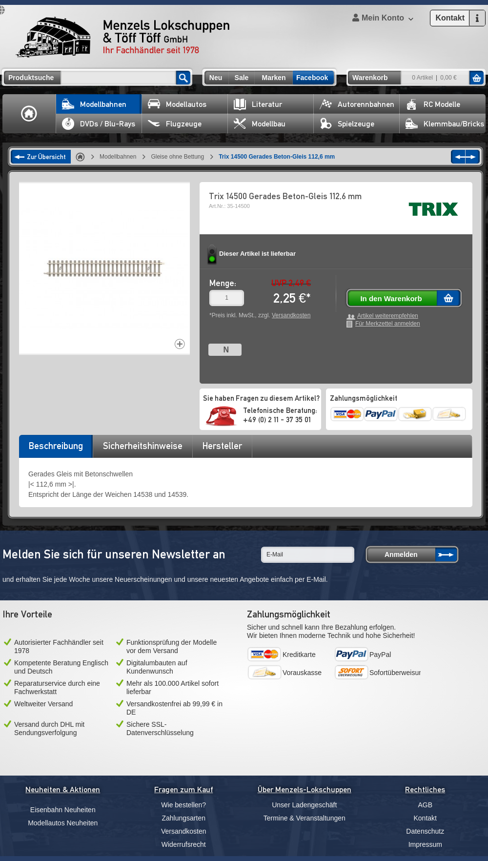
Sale (242, 78)
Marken (273, 78)
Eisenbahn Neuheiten (63, 810)
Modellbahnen (94, 104)
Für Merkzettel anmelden (387, 324)
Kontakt (425, 818)
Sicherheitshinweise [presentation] (143, 445)
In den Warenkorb (391, 298)
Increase (180, 344)
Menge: (222, 283)
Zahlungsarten (183, 818)
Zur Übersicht (46, 157)
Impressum (425, 844)
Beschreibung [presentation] (56, 445)
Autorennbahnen (357, 104)
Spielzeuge (347, 124)
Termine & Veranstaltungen (305, 818)
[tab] (55, 449)
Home (29, 113)
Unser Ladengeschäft (304, 805)
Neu (215, 78)
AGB (425, 805)
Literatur (258, 104)
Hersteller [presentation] (222, 445)
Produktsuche (31, 78)
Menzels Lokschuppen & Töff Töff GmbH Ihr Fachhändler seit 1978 (122, 37)
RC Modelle (433, 104)
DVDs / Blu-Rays (98, 124)
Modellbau (259, 124)
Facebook (312, 78)
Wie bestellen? (183, 805)
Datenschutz (425, 831)
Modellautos (177, 104)
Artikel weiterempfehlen (387, 316)
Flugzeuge (175, 124)
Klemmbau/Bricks (445, 124)
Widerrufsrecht (184, 844)
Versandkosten (291, 315)
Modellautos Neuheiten (63, 823)
